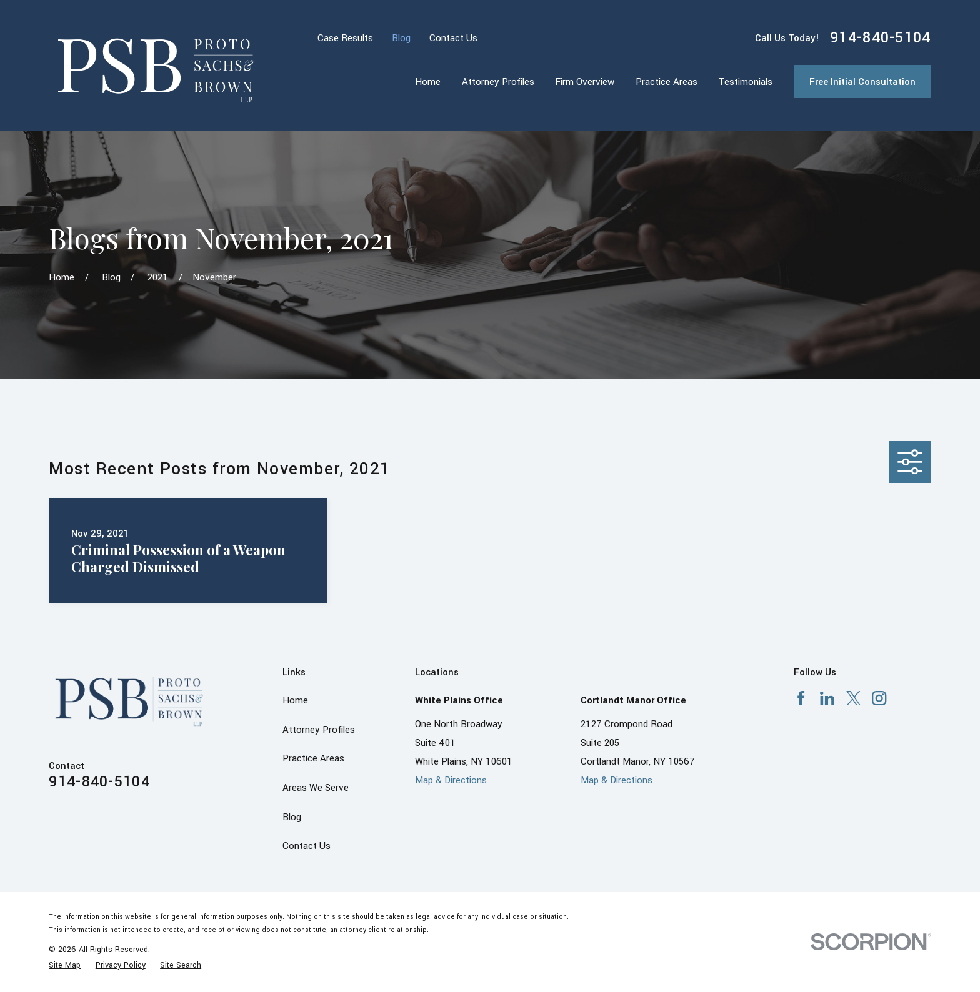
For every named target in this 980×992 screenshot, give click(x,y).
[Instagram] (879, 698)
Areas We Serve (315, 788)
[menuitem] (65, 965)
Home (295, 700)
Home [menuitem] (428, 82)
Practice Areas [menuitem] (667, 82)
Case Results (345, 38)
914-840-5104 (880, 38)
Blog (401, 38)
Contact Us (453, 38)
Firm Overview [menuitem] (584, 82)
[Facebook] (801, 698)
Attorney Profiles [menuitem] (498, 82)
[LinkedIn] (827, 698)
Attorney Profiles (318, 730)
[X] (853, 698)
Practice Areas (313, 758)
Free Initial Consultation (862, 82)
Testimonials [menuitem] (745, 82)
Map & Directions (451, 780)
